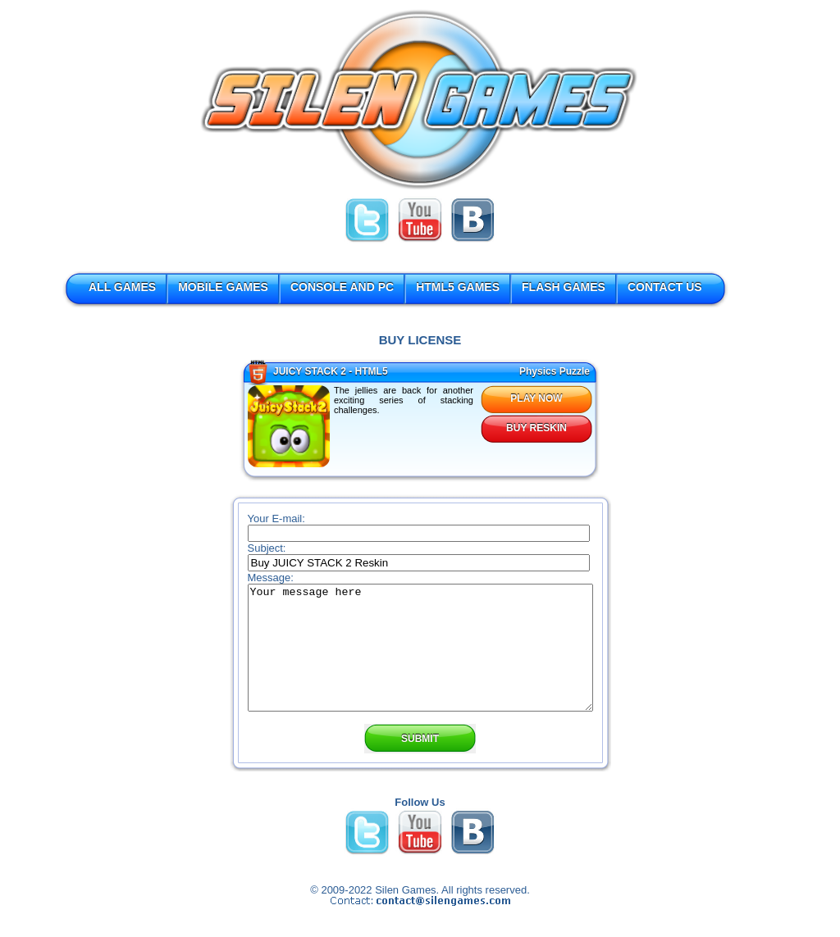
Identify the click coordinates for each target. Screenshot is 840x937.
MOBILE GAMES (223, 286)
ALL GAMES (122, 286)
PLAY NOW (536, 398)
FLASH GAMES (563, 286)
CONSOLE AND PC (342, 286)
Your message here (420, 660)
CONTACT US (665, 286)
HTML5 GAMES (458, 286)
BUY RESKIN (536, 428)
